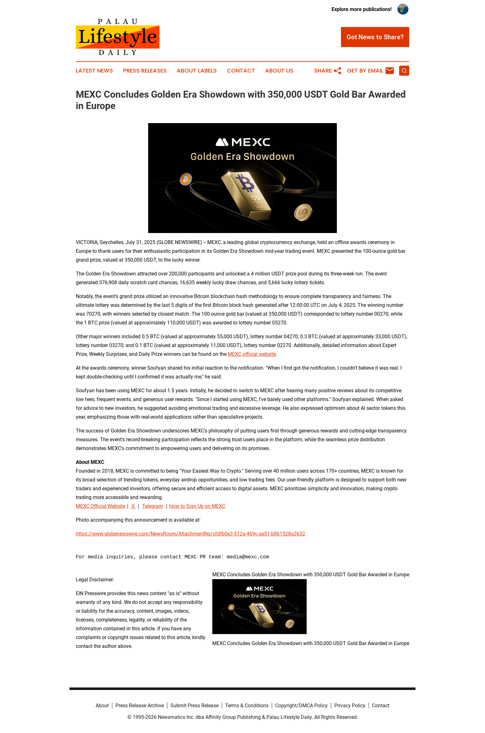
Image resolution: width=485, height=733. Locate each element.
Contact (241, 70)
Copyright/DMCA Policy (301, 706)
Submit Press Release (194, 706)
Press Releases (145, 70)
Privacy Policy (349, 706)
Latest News (94, 70)
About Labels (197, 70)
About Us (279, 70)
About (102, 706)
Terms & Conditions (247, 706)
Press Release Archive (139, 706)
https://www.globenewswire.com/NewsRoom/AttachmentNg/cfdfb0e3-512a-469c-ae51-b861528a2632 (190, 534)
